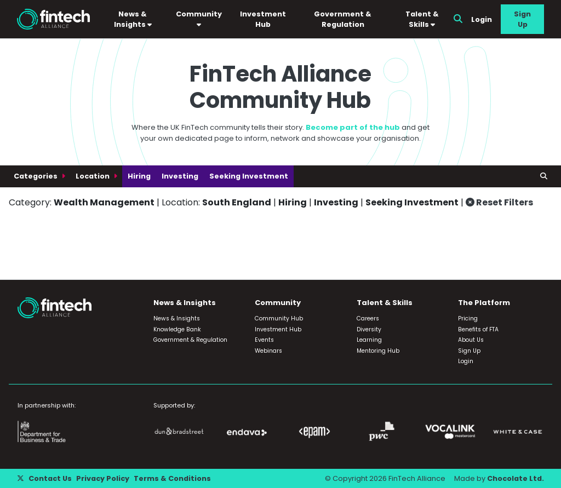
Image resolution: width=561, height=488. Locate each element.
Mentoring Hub (378, 351)
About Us (471, 340)
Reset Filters (499, 202)
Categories (36, 176)
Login (481, 19)
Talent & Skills (422, 19)
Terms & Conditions (172, 478)
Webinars (268, 351)
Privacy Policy (102, 478)
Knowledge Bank (177, 329)
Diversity (369, 329)
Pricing (468, 318)
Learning (369, 340)
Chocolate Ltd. (515, 478)
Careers (368, 318)
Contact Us (50, 478)
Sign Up (522, 19)
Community (199, 18)
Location (93, 176)
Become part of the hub (353, 127)
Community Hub (279, 318)
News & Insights (133, 19)
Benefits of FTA (478, 329)
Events (264, 340)
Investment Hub (263, 19)
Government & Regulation (342, 19)
